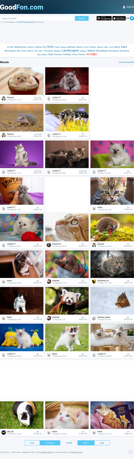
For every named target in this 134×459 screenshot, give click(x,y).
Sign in (128, 6)
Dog (39, 54)
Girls (50, 46)
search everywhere (126, 62)
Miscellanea (102, 50)
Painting (63, 47)
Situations (124, 50)
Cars (124, 46)
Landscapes (70, 50)
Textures (58, 54)
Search (81, 18)
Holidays (83, 51)
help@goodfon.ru (47, 452)
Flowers (82, 54)
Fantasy (67, 54)
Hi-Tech (10, 47)
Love (111, 47)
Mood (30, 50)
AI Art (86, 47)
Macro (117, 46)
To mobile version (75, 452)
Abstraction (20, 46)
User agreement (61, 452)
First (32, 442)
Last (102, 442)
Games (79, 47)
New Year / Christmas (43, 50)
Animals (71, 46)
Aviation (30, 47)
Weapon (57, 50)
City (44, 46)
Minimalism (10, 50)
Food (56, 47)
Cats (106, 47)
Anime (38, 46)
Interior (93, 47)
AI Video (92, 54)
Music (24, 50)
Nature (91, 50)
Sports (44, 54)
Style (50, 54)
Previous (49, 442)
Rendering (114, 50)
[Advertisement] (67, 33)
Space (100, 47)
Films (74, 54)
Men (18, 50)
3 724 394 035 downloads (25, 22)
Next (86, 442)
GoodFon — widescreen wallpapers (16, 452)
